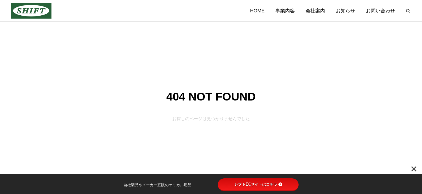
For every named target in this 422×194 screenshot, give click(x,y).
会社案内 (315, 10)
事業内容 (285, 10)
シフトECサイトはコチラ (258, 184)
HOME (257, 10)
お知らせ (345, 10)
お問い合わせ (380, 10)
